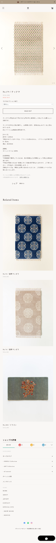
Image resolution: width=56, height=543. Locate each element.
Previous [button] (2, 48)
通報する (21, 183)
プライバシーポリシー (21, 528)
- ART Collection (9, 466)
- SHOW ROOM (8, 511)
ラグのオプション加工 (10, 101)
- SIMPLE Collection (10, 461)
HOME (5, 491)
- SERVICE (6, 515)
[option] (28, 48)
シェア (15, 183)
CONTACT (6, 503)
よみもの (6, 499)
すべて (8, 445)
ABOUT (5, 495)
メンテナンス (7, 481)
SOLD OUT (28, 111)
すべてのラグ (7, 456)
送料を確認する (24, 177)
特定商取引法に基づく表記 (34, 528)
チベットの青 (7, 476)
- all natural (7, 471)
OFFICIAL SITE (8, 507)
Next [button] (54, 48)
